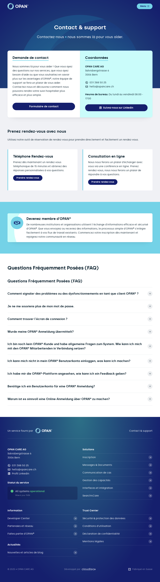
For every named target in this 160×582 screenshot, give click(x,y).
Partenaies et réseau (42, 526)
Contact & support (140, 430)
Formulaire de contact (43, 106)
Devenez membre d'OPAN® (48, 219)
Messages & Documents (117, 465)
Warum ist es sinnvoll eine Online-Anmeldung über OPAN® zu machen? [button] (80, 399)
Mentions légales (117, 541)
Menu (144, 6)
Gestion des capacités (117, 480)
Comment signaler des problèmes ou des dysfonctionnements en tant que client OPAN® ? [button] (80, 293)
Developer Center (42, 518)
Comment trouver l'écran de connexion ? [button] (80, 319)
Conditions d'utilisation (117, 526)
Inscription (117, 457)
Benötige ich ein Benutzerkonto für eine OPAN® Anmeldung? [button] (80, 386)
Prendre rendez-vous (27, 178)
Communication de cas (117, 473)
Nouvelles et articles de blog (42, 552)
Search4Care (117, 496)
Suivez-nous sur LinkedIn (116, 107)
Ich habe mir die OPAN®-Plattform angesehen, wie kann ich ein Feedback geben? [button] (80, 373)
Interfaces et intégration (117, 488)
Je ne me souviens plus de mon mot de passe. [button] (80, 306)
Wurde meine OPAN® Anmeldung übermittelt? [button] (80, 331)
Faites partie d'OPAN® (42, 534)
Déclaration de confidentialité (117, 534)
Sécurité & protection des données (117, 518)
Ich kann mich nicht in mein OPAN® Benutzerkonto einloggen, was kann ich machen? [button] (80, 361)
